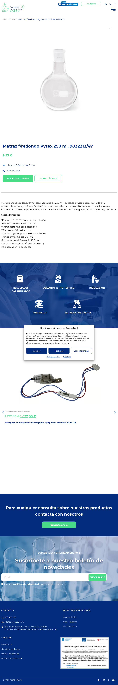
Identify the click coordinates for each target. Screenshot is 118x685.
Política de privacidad (11, 658)
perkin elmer (24, 411)
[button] (110, 28)
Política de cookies (53, 357)
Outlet (8, 411)
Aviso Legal (67, 357)
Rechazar (59, 351)
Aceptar (36, 351)
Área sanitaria (69, 617)
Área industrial (70, 622)
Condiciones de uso (10, 649)
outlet (14, 411)
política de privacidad (26, 584)
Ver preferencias (81, 351)
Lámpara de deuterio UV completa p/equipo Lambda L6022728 (40, 422)
